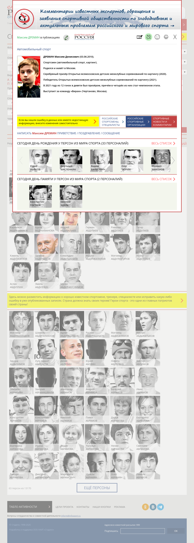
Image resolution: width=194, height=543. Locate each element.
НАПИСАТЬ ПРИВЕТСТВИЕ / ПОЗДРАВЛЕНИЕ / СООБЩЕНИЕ (68, 135)
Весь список (162, 145)
